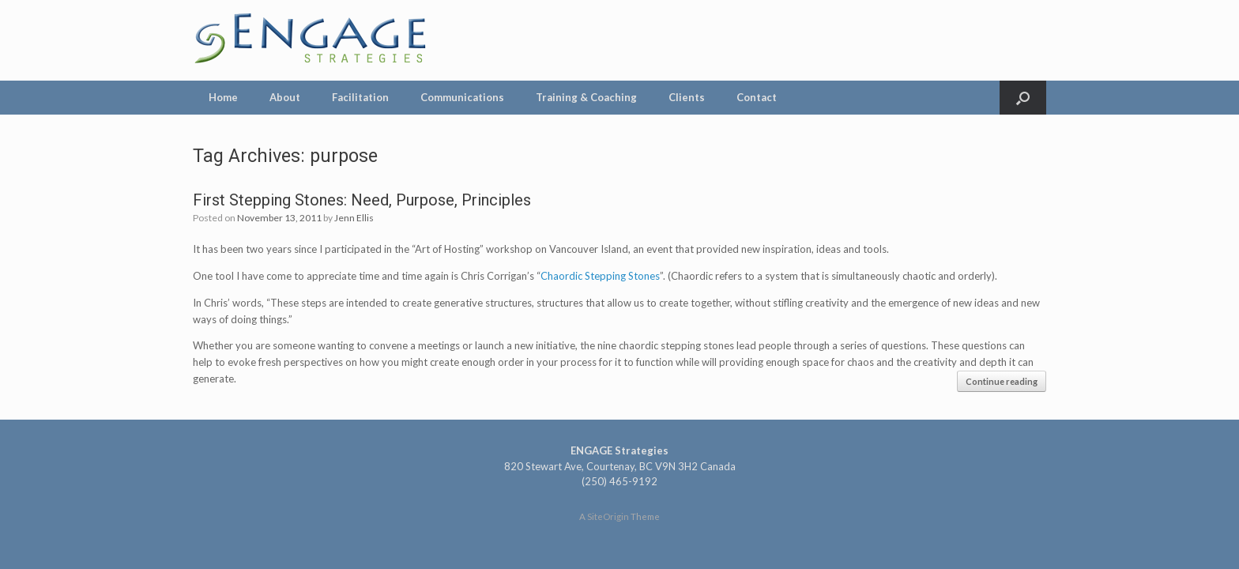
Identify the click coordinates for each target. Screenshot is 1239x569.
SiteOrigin (608, 516)
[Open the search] (1023, 98)
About (284, 97)
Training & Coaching (586, 97)
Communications (462, 97)
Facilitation (360, 97)
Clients (686, 97)
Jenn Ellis (354, 218)
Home (223, 97)
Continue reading (1002, 381)
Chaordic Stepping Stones (600, 275)
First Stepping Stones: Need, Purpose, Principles (362, 199)
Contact (756, 97)
